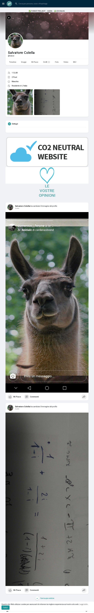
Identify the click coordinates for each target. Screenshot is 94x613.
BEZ (74, 62)
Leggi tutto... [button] (84, 604)
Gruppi (23, 62)
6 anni (17, 208)
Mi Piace (34, 62)
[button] (53, 3)
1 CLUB (15, 73)
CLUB (46, 62)
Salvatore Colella (22, 206)
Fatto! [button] (5, 608)
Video (66, 62)
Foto (57, 62)
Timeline (12, 62)
